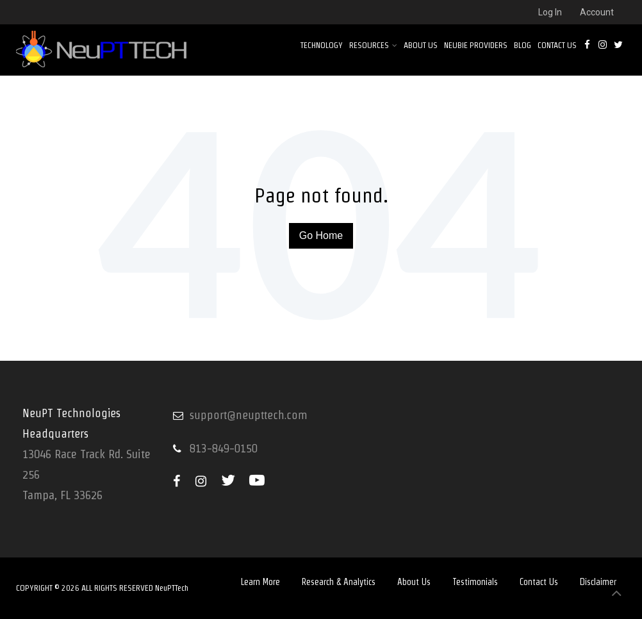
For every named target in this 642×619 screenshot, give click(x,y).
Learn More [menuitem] (260, 582)
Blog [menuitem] (522, 45)
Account (597, 12)
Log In (550, 12)
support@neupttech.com (249, 415)
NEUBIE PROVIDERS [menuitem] (475, 45)
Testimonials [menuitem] (475, 582)
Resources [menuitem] (373, 45)
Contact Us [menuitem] (557, 45)
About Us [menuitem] (421, 45)
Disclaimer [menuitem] (598, 582)
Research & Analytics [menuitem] (338, 582)
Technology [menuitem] (321, 45)
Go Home (321, 235)
